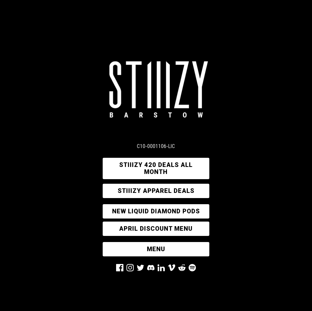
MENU (156, 249)
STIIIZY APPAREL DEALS (156, 190)
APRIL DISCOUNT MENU (156, 228)
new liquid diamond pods (156, 211)
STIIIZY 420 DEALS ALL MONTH (156, 168)
